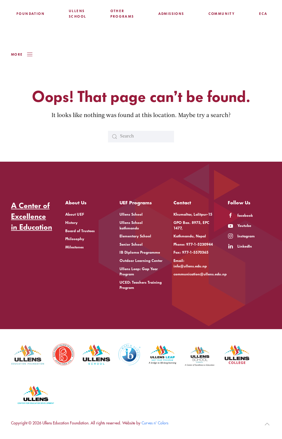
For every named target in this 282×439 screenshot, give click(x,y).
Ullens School (131, 214)
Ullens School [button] (77, 13)
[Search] (141, 136)
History (71, 222)
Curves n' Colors (155, 423)
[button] (267, 424)
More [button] (22, 54)
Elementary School (135, 236)
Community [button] (221, 14)
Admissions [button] (171, 14)
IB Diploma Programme (140, 252)
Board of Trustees (80, 231)
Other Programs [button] (122, 13)
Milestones (74, 247)
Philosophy (74, 239)
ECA (263, 14)
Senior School (131, 244)
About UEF (74, 214)
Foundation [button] (31, 14)
